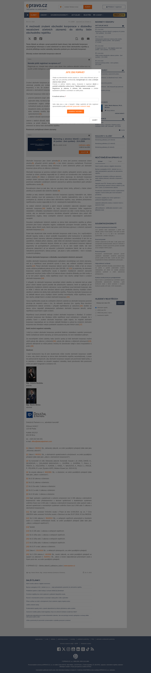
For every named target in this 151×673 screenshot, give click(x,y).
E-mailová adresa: (59, 96)
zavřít (94, 120)
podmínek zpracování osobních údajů (78, 106)
